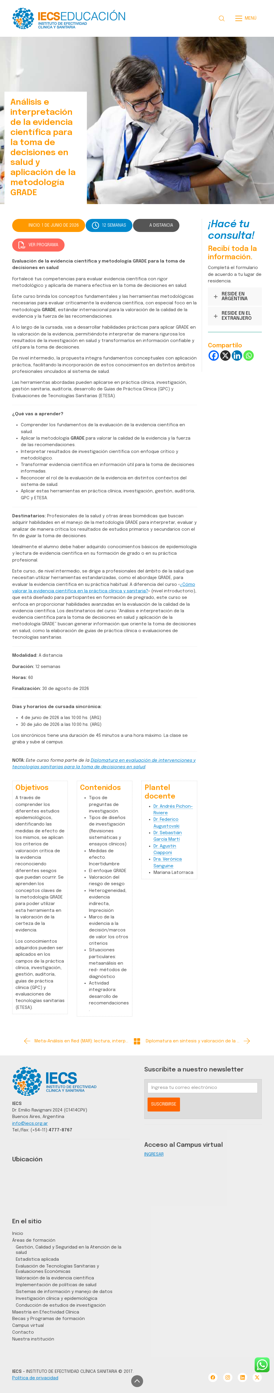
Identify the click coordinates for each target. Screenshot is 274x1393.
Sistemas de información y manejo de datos (64, 1291)
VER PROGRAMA (38, 245)
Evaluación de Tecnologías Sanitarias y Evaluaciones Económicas (57, 1269)
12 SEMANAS (109, 225)
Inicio (17, 1233)
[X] (225, 355)
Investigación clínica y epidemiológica (56, 1298)
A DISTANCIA (161, 225)
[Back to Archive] (137, 1041)
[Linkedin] (237, 355)
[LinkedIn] (242, 1377)
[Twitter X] (257, 1377)
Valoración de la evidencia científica (55, 1278)
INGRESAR (154, 1154)
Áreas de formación (33, 1240)
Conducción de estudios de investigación (61, 1305)
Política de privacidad (35, 1378)
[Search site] (222, 18)
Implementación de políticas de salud (56, 1285)
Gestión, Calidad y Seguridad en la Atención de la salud (68, 1250)
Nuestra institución (33, 1339)
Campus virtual (28, 1325)
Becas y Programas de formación (48, 1318)
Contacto (23, 1332)
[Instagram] (227, 1377)
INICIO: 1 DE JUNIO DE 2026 (54, 225)
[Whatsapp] (248, 355)
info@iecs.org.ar (30, 1123)
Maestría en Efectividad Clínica (45, 1312)
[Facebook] (214, 355)
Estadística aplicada (37, 1259)
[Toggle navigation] (248, 18)
